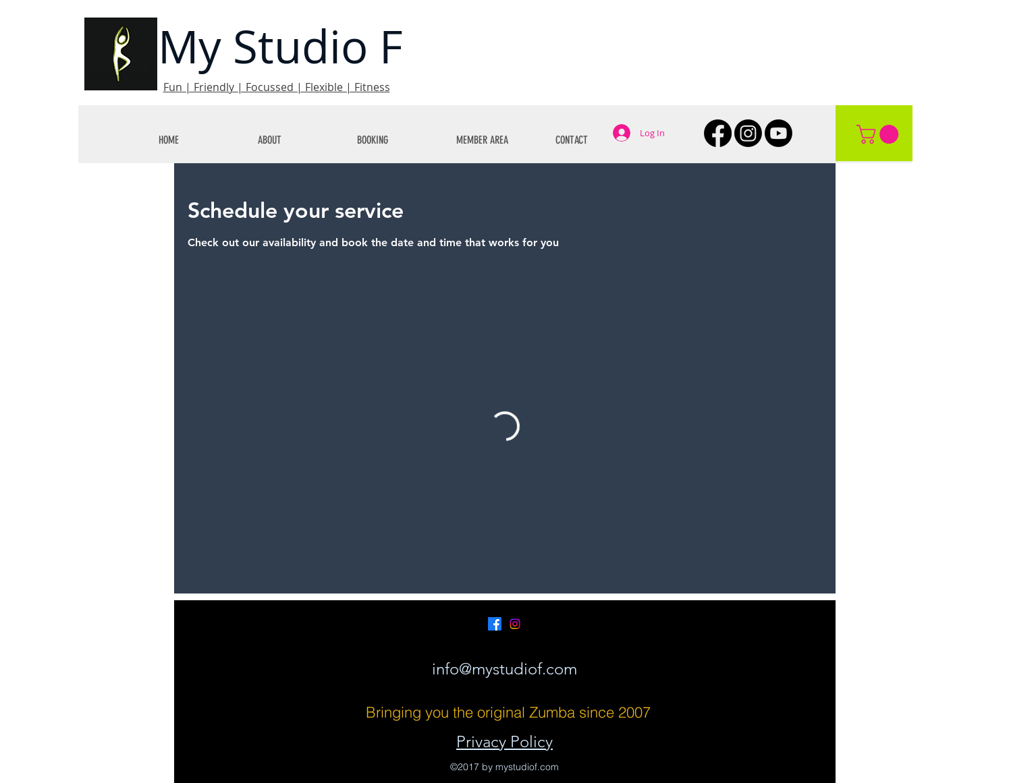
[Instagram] (748, 133)
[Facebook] (718, 133)
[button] (297, 140)
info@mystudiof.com (504, 668)
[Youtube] (778, 133)
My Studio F (280, 46)
